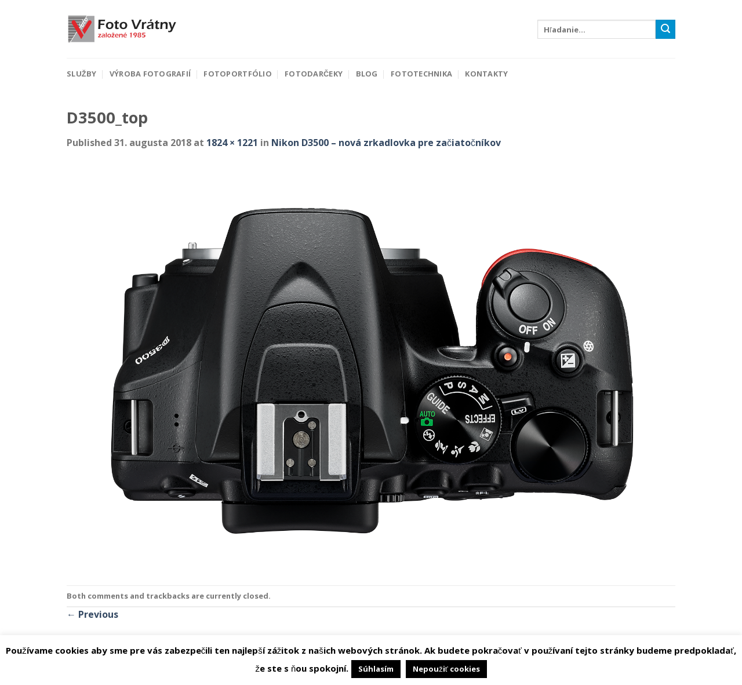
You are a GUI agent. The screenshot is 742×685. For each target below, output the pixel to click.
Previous (92, 614)
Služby (81, 73)
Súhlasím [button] (376, 669)
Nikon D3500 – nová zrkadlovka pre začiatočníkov (386, 142)
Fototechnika (421, 73)
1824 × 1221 (232, 142)
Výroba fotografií (150, 73)
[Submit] (665, 29)
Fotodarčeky (314, 73)
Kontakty (486, 73)
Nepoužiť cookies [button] (446, 669)
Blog (367, 73)
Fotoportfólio (237, 73)
